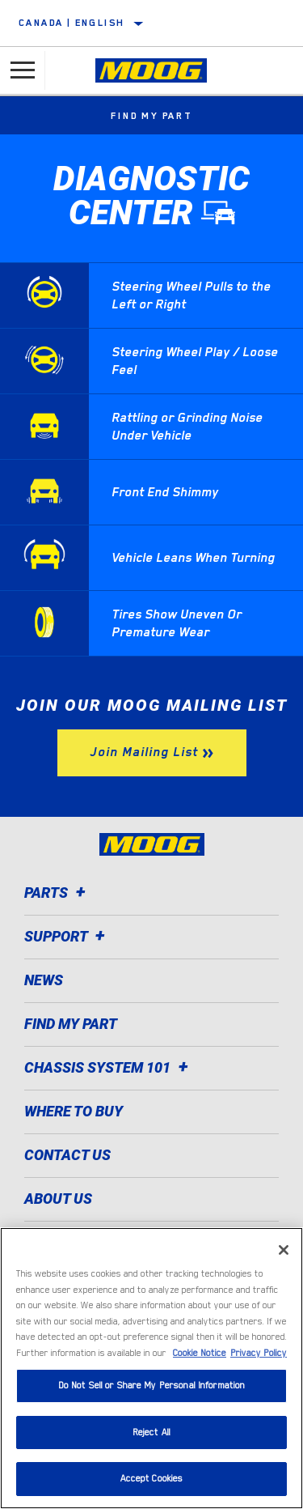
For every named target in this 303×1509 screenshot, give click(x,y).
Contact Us (67, 1154)
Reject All (151, 1432)
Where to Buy (73, 1111)
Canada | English (71, 22)
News (43, 979)
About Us (58, 1198)
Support (67, 936)
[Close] (283, 1250)
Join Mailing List (144, 752)
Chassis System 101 (108, 1067)
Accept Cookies (151, 1478)
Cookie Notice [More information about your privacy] (199, 1353)
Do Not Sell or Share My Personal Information (152, 1385)
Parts (57, 892)
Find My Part (151, 115)
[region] (151, 1368)
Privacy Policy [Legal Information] (258, 1353)
